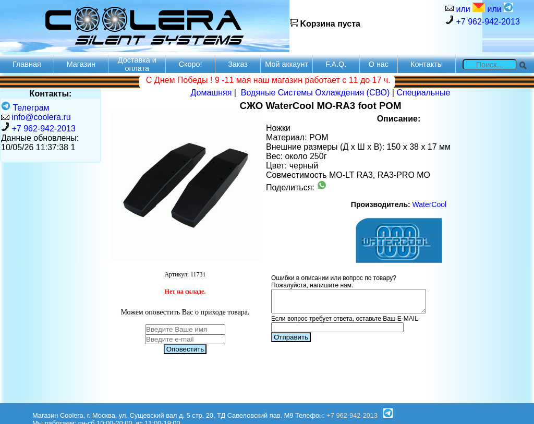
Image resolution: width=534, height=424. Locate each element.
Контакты (426, 64)
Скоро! (190, 64)
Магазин (81, 64)
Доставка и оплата (137, 64)
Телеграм (25, 107)
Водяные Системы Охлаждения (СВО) (315, 92)
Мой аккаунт (286, 64)
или (469, 8)
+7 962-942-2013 (482, 20)
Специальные (423, 92)
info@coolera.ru (40, 117)
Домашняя (211, 92)
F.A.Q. (335, 64)
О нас (379, 64)
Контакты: (51, 93)
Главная (27, 64)
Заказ (238, 64)
